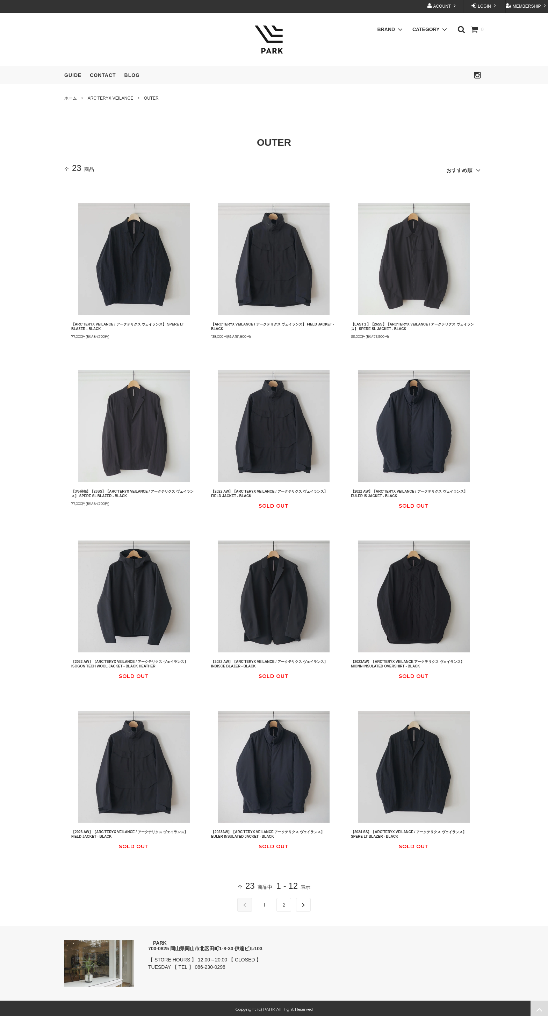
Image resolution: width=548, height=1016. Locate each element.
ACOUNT (442, 6)
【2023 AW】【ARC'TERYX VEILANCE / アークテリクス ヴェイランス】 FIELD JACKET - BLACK (129, 832)
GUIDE (72, 75)
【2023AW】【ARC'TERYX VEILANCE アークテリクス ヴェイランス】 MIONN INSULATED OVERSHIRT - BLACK (407, 662)
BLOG (132, 75)
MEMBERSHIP (526, 6)
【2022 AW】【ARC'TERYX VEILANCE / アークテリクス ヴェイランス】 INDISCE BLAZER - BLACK (269, 662)
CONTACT (103, 75)
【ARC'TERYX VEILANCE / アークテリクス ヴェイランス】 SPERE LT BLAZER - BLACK (127, 324)
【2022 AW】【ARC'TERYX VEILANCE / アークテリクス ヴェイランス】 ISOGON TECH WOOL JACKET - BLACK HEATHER (129, 662)
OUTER (151, 98)
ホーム (70, 98)
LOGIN (484, 6)
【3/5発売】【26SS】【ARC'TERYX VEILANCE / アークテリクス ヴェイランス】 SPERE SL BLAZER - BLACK (132, 491)
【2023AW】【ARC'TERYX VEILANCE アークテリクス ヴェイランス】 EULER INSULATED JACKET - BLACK (267, 832)
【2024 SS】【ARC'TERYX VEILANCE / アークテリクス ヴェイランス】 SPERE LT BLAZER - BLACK (408, 832)
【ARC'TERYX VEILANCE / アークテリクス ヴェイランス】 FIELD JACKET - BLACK (272, 324)
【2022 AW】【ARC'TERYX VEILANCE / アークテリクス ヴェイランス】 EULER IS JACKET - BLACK (409, 491)
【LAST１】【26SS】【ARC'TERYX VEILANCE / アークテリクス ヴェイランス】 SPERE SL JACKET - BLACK (412, 324)
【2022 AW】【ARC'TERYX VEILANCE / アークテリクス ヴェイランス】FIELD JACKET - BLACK (269, 491)
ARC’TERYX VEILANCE (110, 98)
